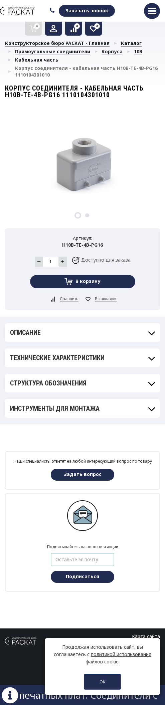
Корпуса (112, 51)
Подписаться (82, 576)
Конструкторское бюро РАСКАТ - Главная (57, 43)
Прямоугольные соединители (52, 51)
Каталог (131, 43)
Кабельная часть (36, 60)
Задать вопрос (83, 474)
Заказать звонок (86, 10)
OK (103, 682)
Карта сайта (146, 636)
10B (138, 51)
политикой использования (121, 654)
